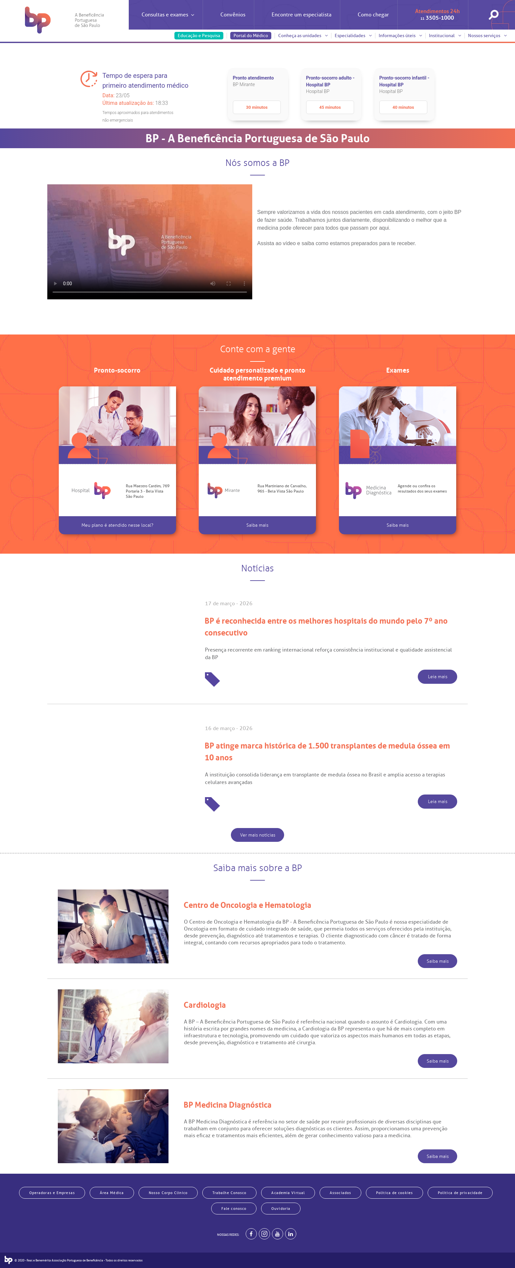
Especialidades (353, 35)
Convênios (232, 15)
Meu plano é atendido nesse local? (117, 525)
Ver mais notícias (257, 835)
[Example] (264, 1233)
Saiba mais (257, 525)
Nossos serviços (487, 35)
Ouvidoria (280, 1208)
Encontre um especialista (301, 15)
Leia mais (437, 677)
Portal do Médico (251, 35)
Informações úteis (400, 35)
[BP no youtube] (277, 1233)
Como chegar (373, 15)
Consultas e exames (168, 21)
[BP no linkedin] (290, 1233)
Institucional (445, 35)
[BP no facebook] (251, 1233)
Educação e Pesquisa (199, 35)
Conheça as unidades (303, 35)
